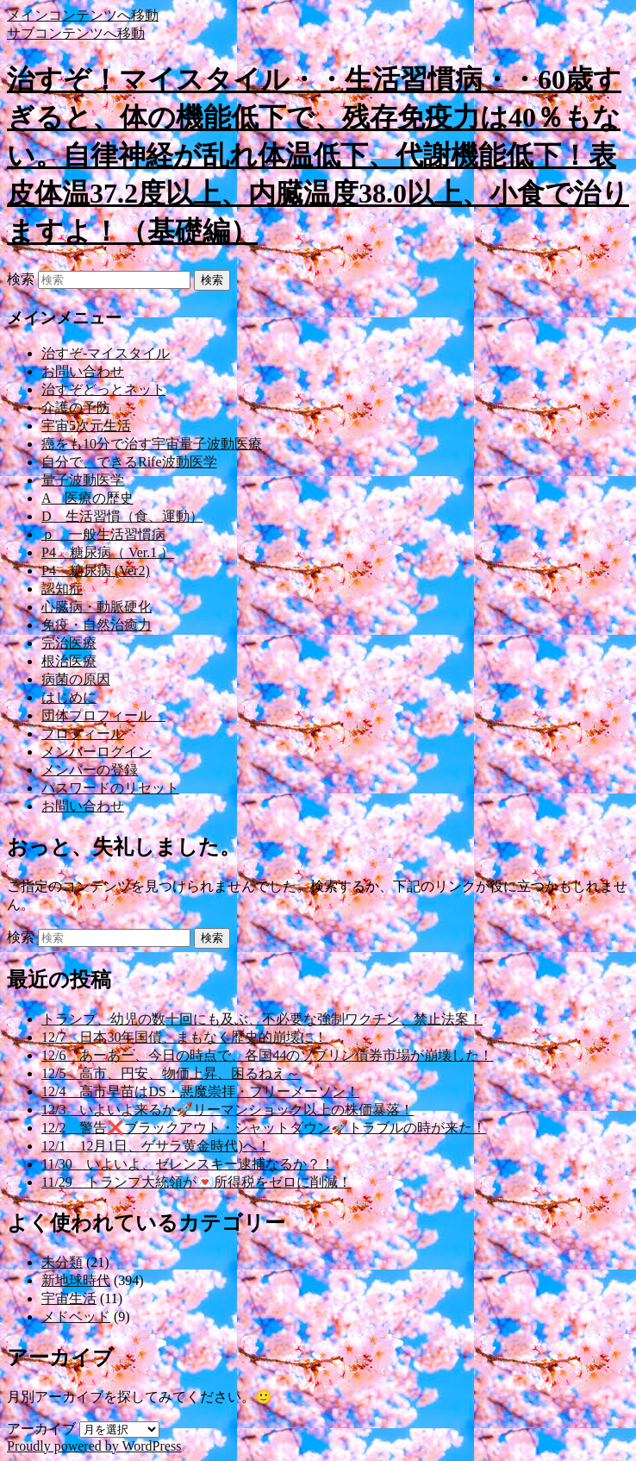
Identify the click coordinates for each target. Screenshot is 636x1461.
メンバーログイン (96, 751)
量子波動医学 (82, 480)
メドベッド (75, 1316)
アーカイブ (41, 1428)
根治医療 (69, 661)
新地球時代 (75, 1280)
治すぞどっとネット (103, 389)
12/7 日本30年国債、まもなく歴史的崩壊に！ (184, 1037)
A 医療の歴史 (87, 498)
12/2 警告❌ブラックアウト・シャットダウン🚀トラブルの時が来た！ (263, 1127)
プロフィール (82, 733)
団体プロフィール (103, 715)
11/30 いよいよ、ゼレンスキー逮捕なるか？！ (187, 1164)
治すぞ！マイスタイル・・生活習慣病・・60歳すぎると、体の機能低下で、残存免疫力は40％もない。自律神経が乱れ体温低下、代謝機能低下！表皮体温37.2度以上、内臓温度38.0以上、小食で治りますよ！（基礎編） (318, 155)
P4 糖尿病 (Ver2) (95, 570)
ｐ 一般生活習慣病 (103, 534)
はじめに (69, 697)
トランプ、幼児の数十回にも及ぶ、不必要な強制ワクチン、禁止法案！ (262, 1019)
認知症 (62, 588)
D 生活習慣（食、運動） (122, 516)
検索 (20, 279)
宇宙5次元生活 (86, 425)
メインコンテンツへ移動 (83, 15)
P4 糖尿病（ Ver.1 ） (107, 552)
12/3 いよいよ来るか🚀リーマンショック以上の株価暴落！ (227, 1109)
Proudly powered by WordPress (94, 1446)
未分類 (62, 1262)
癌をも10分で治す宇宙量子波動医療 (151, 443)
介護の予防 (75, 407)
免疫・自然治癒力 (96, 625)
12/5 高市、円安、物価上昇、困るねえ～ (170, 1073)
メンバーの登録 (89, 769)
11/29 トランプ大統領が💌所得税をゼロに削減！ (196, 1182)
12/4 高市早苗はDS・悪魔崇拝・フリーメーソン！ (200, 1091)
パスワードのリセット (110, 788)
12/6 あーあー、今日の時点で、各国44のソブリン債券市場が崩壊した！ (267, 1055)
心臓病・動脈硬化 (96, 606)
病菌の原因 (75, 679)
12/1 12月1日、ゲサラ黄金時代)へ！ (156, 1145)
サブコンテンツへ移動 (76, 33)
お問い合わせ (82, 371)
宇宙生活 (69, 1298)
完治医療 (69, 643)
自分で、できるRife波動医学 (129, 462)
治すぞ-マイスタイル (105, 353)
